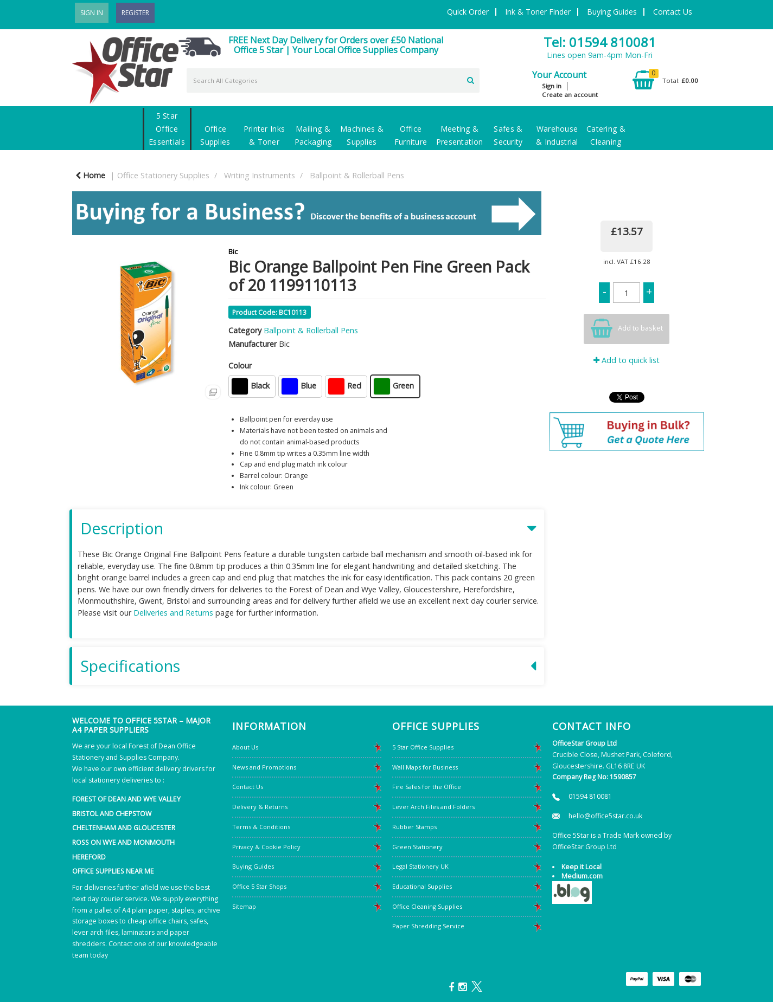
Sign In (91, 12)
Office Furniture (410, 135)
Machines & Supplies (362, 135)
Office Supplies (215, 135)
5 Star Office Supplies (422, 747)
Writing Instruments (259, 175)
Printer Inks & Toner (264, 135)
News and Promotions (264, 767)
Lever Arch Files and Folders (433, 807)
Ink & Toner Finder (538, 12)
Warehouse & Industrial (557, 135)
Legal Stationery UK (420, 866)
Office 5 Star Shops (259, 886)
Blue (299, 386)
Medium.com (582, 876)
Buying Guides (612, 12)
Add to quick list (626, 360)
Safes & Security (508, 135)
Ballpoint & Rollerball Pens (357, 175)
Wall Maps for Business (425, 767)
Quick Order (468, 12)
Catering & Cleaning (605, 135)
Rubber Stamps (414, 827)
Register (135, 12)
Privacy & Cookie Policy (266, 847)
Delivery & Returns (260, 807)
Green (394, 386)
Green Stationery (417, 847)
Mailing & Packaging (313, 135)
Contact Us (672, 12)
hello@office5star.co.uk (605, 815)
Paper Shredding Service (428, 926)
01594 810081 (590, 796)
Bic (233, 251)
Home (90, 175)
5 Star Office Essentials (167, 129)
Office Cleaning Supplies (427, 906)
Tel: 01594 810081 (600, 42)
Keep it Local (581, 866)
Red (344, 386)
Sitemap (244, 906)
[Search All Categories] (333, 80)
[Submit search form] (470, 79)
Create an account (570, 94)
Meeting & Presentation (459, 135)
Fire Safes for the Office (426, 787)
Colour (240, 365)
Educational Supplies (422, 886)
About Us (245, 747)
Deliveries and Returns (173, 612)
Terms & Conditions (261, 827)
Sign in (551, 86)
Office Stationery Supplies (163, 175)
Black (251, 386)
